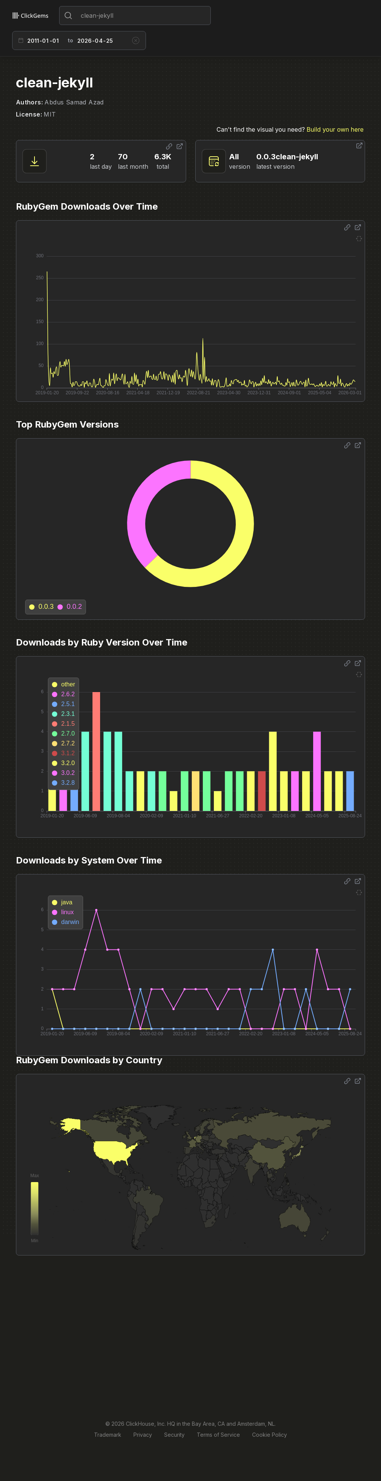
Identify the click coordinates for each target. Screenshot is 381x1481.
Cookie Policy (269, 1434)
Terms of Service (218, 1434)
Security (174, 1434)
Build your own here (335, 129)
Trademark (107, 1434)
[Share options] (169, 146)
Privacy (142, 1434)
